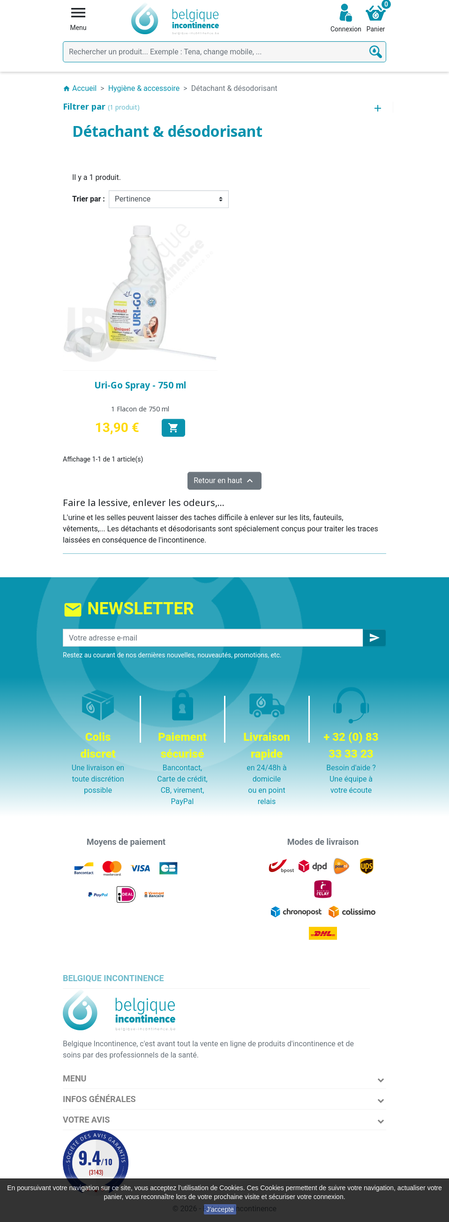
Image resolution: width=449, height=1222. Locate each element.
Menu (74, 1078)
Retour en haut (224, 480)
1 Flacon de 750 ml (140, 408)
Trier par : (88, 198)
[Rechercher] (224, 51)
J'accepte (220, 1209)
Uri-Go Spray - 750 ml (140, 385)
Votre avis (86, 1120)
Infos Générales (99, 1099)
